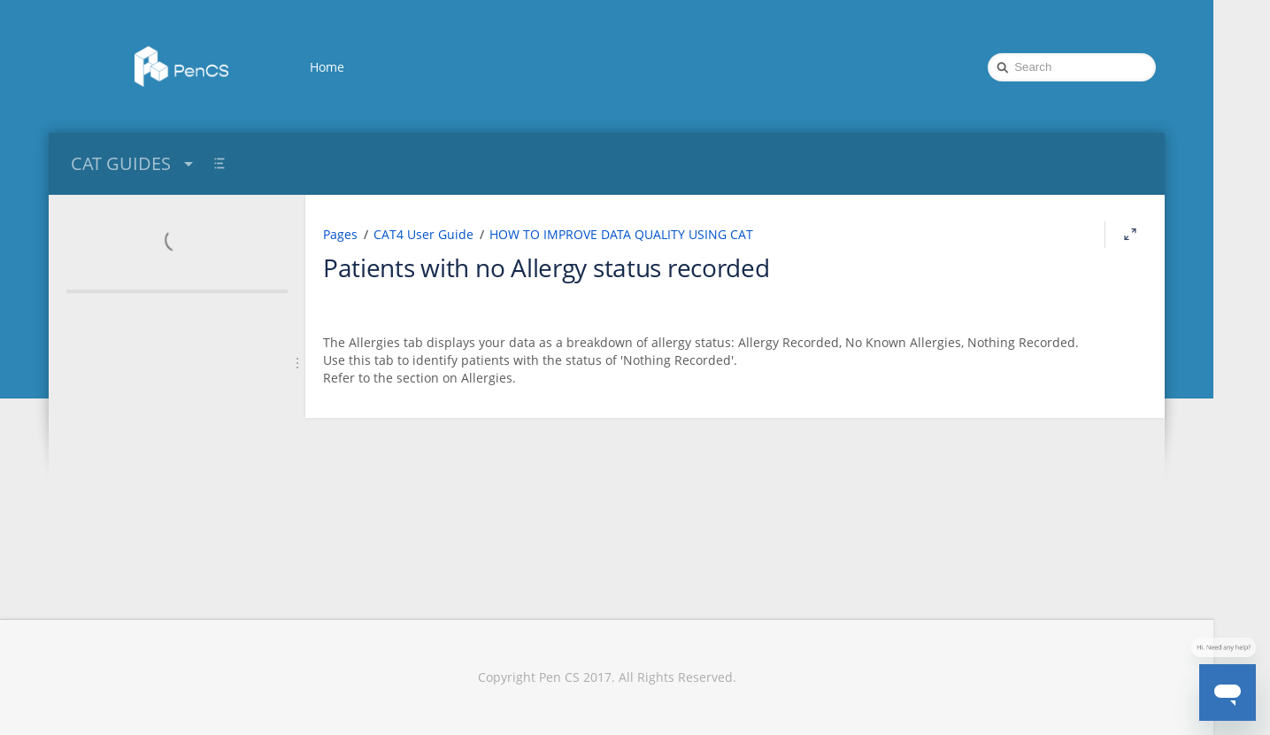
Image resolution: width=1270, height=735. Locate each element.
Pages (340, 234)
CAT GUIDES (134, 163)
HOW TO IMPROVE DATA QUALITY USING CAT (621, 234)
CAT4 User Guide (423, 234)
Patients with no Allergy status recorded (546, 267)
